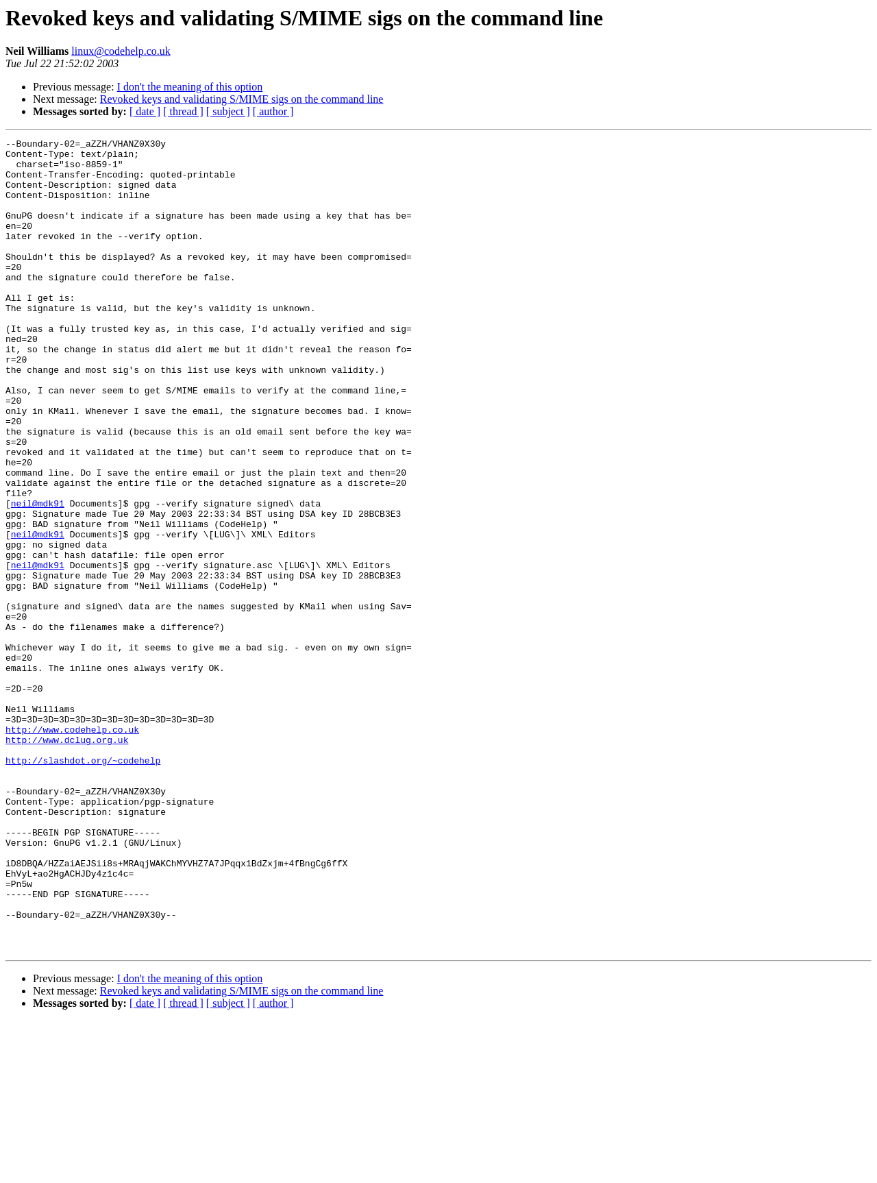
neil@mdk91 (37, 577)
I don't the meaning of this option (190, 87)
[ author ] (273, 111)
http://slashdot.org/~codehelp (82, 885)
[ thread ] (183, 111)
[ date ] (144, 111)
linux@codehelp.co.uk (120, 51)
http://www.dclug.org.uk (66, 861)
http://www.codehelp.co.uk (72, 848)
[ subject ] (228, 111)
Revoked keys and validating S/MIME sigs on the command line (242, 99)
